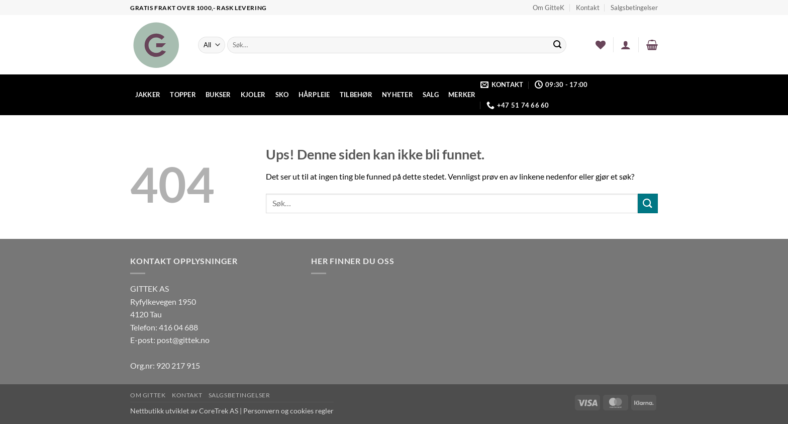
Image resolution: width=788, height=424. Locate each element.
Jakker (148, 95)
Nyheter (397, 95)
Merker (462, 95)
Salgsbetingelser (634, 8)
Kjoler (253, 95)
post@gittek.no (183, 340)
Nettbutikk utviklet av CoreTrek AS (184, 410)
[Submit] (557, 45)
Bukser (218, 95)
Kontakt (588, 8)
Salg (431, 95)
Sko (282, 95)
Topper (183, 95)
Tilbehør (356, 95)
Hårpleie (314, 95)
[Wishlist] (601, 45)
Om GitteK (548, 8)
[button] (626, 45)
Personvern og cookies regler (288, 410)
